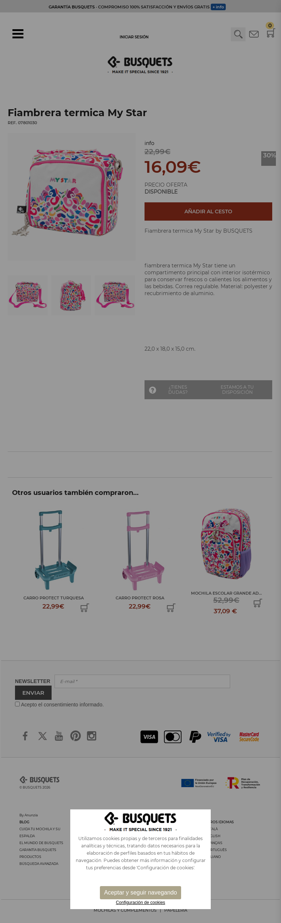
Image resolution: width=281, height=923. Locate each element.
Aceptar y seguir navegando (140, 892)
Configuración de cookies (140, 902)
